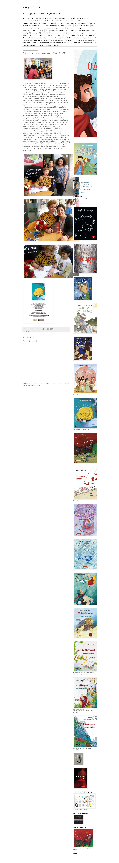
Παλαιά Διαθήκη (59, 40)
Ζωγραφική (62, 28)
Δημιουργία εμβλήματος (78, 203)
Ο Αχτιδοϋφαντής (53, 25)
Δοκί (68, 42)
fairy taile (82, 35)
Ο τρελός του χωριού (50, 28)
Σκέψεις (63, 18)
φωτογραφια (25, 23)
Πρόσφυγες (69, 40)
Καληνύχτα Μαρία (47, 40)
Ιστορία (62, 25)
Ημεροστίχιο (35, 33)
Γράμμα (57, 33)
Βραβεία (58, 35)
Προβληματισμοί (72, 20)
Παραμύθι (72, 18)
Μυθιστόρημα (79, 28)
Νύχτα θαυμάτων (39, 35)
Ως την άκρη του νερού (28, 28)
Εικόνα (63, 37)
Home (46, 383)
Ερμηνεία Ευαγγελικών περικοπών (56, 30)
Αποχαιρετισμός (73, 23)
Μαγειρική (25, 37)
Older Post (66, 383)
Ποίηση (32, 18)
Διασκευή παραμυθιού (58, 42)
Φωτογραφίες (26, 40)
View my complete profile (79, 192)
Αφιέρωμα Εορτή (54, 37)
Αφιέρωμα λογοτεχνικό (86, 23)
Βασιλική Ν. (86, 182)
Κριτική (87, 25)
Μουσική (62, 20)
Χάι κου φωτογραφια (80, 33)
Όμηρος (85, 37)
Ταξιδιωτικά (53, 23)
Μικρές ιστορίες (34, 37)
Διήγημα (55, 18)
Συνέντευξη (25, 25)
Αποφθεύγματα (36, 40)
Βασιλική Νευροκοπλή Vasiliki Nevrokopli (81, 198)
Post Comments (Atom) (34, 385)
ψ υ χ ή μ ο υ (31, 7)
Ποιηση (70, 28)
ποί (55, 45)
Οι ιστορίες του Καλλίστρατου (29, 45)
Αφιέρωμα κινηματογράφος (29, 30)
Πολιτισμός (79, 25)
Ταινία (49, 45)
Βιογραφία (35, 23)
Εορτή (24, 18)
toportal (39, 28)
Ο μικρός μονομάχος (46, 33)
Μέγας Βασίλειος (67, 33)
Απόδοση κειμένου (87, 40)
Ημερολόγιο (62, 23)
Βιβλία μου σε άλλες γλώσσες (29, 42)
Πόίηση (92, 37)
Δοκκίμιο (90, 35)
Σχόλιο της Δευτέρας (72, 30)
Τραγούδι (91, 33)
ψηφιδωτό (44, 37)
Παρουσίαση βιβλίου (43, 18)
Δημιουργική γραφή (44, 42)
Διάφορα (41, 30)
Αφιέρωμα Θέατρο (27, 35)
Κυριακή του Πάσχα (88, 42)
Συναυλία (34, 25)
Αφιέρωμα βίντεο (51, 20)
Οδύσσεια (50, 35)
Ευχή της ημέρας (76, 42)
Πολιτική (70, 25)
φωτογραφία (82, 18)
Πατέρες (83, 20)
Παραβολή (25, 33)
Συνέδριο (42, 45)
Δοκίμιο (42, 25)
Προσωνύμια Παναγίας (74, 37)
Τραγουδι (44, 23)
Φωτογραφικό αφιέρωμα (28, 20)
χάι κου (40, 20)
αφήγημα (78, 40)
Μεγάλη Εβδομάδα (86, 30)
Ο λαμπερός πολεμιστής (70, 35)
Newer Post (25, 383)
